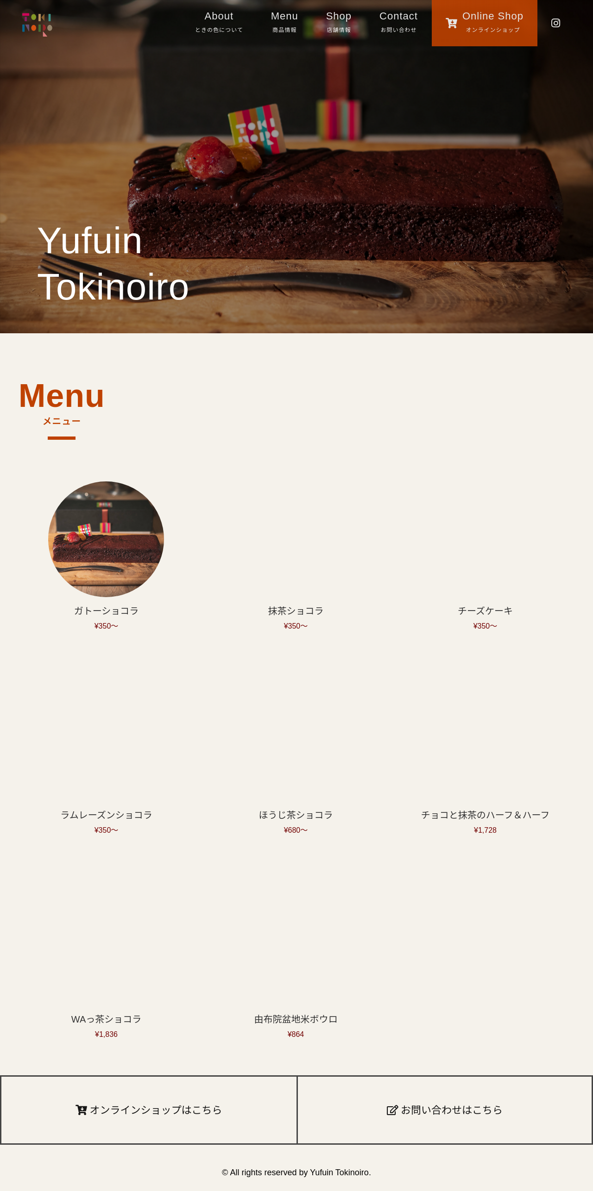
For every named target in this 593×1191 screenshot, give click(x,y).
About (219, 23)
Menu (284, 23)
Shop (339, 23)
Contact (398, 23)
